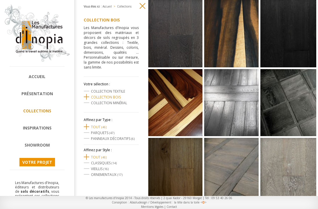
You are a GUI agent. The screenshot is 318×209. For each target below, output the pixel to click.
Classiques (104, 163)
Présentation (37, 93)
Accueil (37, 76)
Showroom (37, 145)
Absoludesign (138, 202)
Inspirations (37, 128)
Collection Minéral (109, 102)
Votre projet (37, 162)
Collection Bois (106, 97)
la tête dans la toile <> (190, 202)
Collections (37, 110)
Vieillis (100, 168)
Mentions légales (152, 207)
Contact (172, 207)
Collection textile (108, 91)
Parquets (102, 132)
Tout (99, 127)
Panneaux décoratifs (113, 138)
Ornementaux (107, 174)
